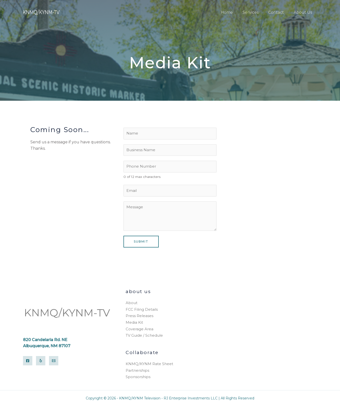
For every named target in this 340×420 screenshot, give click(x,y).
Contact (279, 12)
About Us (304, 12)
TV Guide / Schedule (144, 336)
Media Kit (134, 324)
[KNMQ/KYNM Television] (41, 12)
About (131, 305)
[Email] (53, 362)
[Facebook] (27, 362)
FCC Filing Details (142, 311)
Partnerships (137, 371)
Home (234, 12)
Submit (141, 244)
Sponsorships (138, 377)
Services (255, 12)
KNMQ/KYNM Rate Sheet (149, 364)
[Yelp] (40, 362)
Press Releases (139, 317)
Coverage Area (139, 330)
